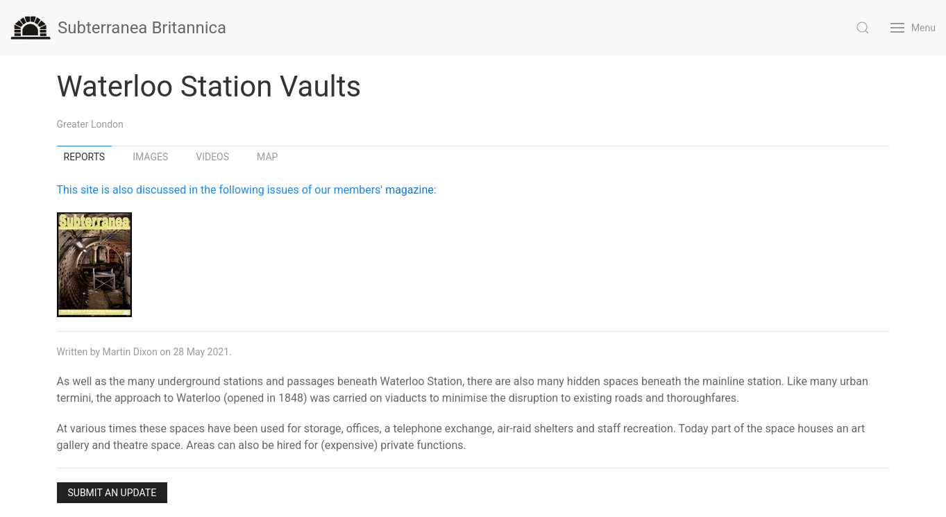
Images (150, 156)
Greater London (90, 124)
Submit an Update (112, 492)
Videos (212, 156)
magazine (409, 189)
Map (267, 156)
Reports (84, 156)
